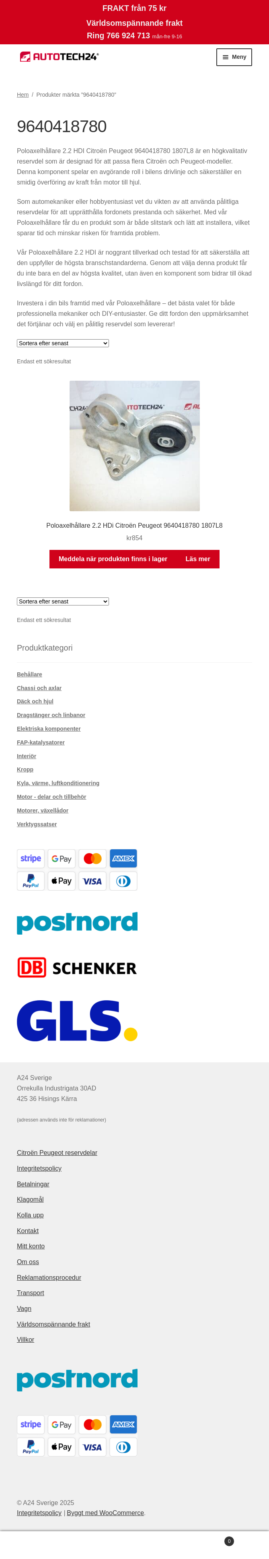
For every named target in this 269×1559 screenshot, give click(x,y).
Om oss (28, 1261)
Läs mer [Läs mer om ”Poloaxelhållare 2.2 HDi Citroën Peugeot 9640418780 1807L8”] (198, 559)
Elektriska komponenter (49, 729)
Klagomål (30, 1199)
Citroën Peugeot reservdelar (57, 1152)
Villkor (25, 1339)
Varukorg (206, 1540)
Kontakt (28, 1230)
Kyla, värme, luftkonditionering (58, 783)
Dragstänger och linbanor (51, 715)
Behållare (29, 674)
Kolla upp (30, 1215)
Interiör (26, 756)
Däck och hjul (35, 701)
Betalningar (33, 1184)
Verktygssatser (37, 824)
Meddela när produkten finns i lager (113, 559)
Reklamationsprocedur (49, 1277)
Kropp (25, 769)
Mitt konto (31, 1246)
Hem (23, 94)
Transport (30, 1292)
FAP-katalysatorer (41, 742)
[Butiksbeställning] (63, 343)
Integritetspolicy (39, 1168)
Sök (134, 1545)
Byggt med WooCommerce (105, 1512)
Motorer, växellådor (42, 810)
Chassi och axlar (39, 688)
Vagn (24, 1308)
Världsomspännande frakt (53, 1324)
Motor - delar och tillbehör (51, 797)
